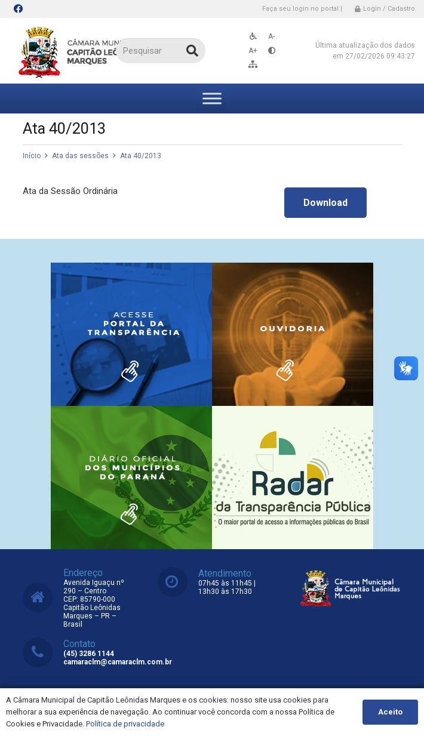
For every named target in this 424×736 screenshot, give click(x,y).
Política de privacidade (125, 723)
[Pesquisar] (160, 50)
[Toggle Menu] (212, 98)
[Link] (82, 51)
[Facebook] (18, 9)
